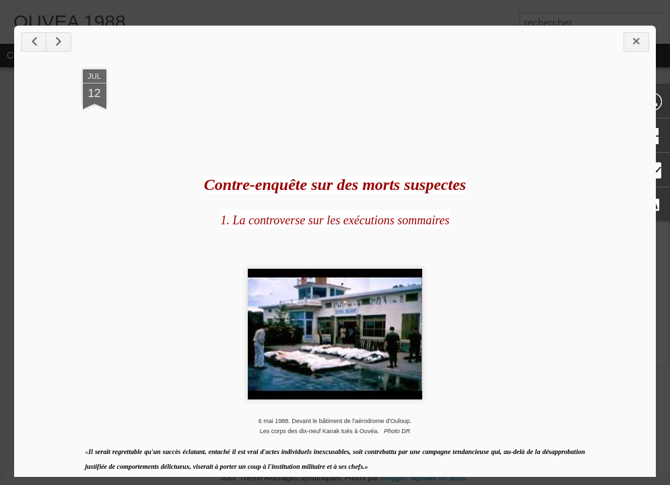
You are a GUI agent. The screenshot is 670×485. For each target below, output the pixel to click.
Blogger (392, 478)
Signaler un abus (437, 478)
